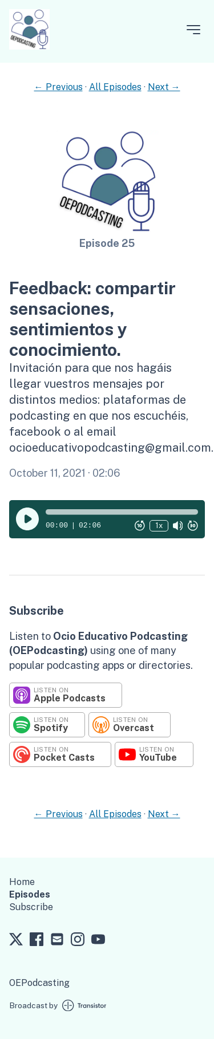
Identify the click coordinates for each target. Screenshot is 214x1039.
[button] (122, 512)
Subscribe (31, 907)
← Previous (58, 87)
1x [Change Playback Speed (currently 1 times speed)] (159, 525)
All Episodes (115, 87)
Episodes (29, 894)
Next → (164, 87)
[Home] (29, 46)
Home (22, 881)
